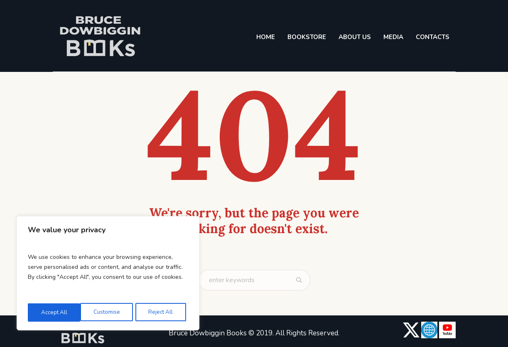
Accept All (162, 312)
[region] (108, 274)
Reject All (107, 312)
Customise (53, 312)
